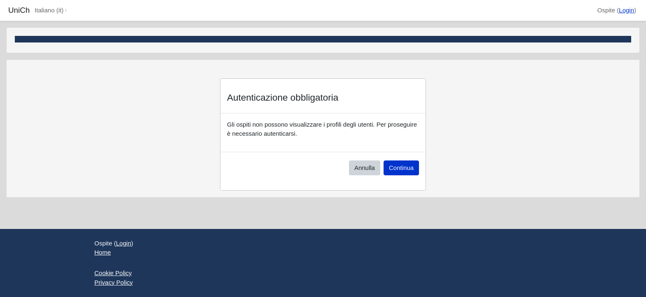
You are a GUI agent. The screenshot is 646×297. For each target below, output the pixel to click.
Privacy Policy (113, 282)
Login (626, 10)
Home (102, 252)
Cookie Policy (113, 272)
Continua (401, 167)
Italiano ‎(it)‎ (49, 10)
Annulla (364, 167)
